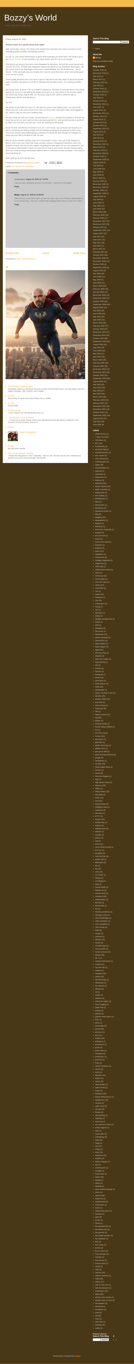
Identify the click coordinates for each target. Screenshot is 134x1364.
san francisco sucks (103, 1124)
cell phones (99, 557)
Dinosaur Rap (100, 653)
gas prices (99, 739)
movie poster (100, 949)
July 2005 (97, 310)
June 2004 (97, 351)
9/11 (97, 443)
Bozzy (17, 195)
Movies (98, 955)
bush (97, 551)
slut (96, 1165)
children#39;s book (102, 570)
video (97, 1279)
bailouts (98, 480)
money (97, 933)
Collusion (98, 597)
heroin (97, 773)
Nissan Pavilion (15, 59)
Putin (97, 1063)
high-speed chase (102, 782)
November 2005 (99, 298)
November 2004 (99, 335)
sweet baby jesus (102, 1211)
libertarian (99, 862)
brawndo (98, 545)
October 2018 (98, 95)
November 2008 (99, 187)
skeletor (98, 1158)
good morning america (104, 755)
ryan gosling (100, 1115)
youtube (98, 1325)
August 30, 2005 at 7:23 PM (37, 179)
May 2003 (97, 391)
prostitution (99, 1057)
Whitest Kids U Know (103, 1300)
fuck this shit (100, 733)
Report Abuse (100, 1334)
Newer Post (12, 253)
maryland (98, 896)
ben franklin (99, 496)
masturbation (100, 899)
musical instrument (102, 961)
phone (21, 166)
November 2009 (99, 153)
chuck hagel (100, 579)
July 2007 (97, 237)
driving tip (99, 674)
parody (98, 1010)
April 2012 (97, 138)
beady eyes (99, 492)
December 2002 (99, 406)
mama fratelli (100, 887)
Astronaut (99, 474)
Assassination (100, 468)
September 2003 (99, 378)
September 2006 (99, 267)
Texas (97, 1223)
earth (97, 687)
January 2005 (98, 329)
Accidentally (100, 446)
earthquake (99, 690)
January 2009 (98, 181)
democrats (99, 634)
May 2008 (97, 206)
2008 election (100, 434)
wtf (96, 1316)
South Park (99, 1174)
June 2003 (97, 388)
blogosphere (100, 520)
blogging (98, 517)
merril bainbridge (102, 918)
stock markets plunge (103, 1189)
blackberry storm (101, 511)
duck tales (99, 681)
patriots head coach (103, 1017)
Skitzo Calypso (101, 1162)
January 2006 (98, 292)
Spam (97, 1177)
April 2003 (97, 394)
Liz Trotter (99, 875)
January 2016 (98, 101)
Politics (98, 1038)
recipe (97, 1091)
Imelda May (99, 822)
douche (98, 671)
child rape (99, 566)
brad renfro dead (101, 542)
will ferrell (99, 1306)
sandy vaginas (101, 1128)
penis (97, 1023)
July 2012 (97, 135)
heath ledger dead (102, 767)
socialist (98, 1171)
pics (96, 1035)
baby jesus (99, 477)
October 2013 (98, 116)
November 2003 (99, 372)
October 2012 (98, 125)
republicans (99, 1100)
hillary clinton (100, 791)
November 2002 (99, 409)
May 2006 (97, 280)
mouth (97, 943)
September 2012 (99, 129)
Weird (97, 1294)
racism (97, 1069)
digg (97, 650)
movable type (100, 946)
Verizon (98, 1272)
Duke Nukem (100, 684)
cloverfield (99, 588)
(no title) (11, 396)
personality (99, 1026)
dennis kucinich (101, 637)
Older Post (79, 253)
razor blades (100, 1084)
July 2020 (97, 85)
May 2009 (97, 172)
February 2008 (99, 215)
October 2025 (98, 70)
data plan (99, 613)
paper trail (99, 1007)
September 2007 (99, 230)
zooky (97, 1328)
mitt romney (100, 927)
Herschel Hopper (102, 776)
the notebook (100, 1239)
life (96, 866)
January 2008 (98, 218)
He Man (98, 764)
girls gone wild (101, 751)
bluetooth (99, 526)
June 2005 (97, 314)
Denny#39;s (100, 641)
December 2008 (99, 184)
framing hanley (101, 724)
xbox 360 (98, 1322)
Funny (97, 736)
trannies (98, 1257)
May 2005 (97, 317)
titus (96, 1242)
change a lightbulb (102, 560)
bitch (97, 502)
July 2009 (97, 166)
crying (97, 607)
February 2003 (99, 400)
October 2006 (98, 264)
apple (97, 465)
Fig (96, 718)
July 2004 (97, 347)
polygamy (99, 1041)
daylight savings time (103, 619)
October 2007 (98, 227)
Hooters (52, 118)
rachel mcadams (101, 1066)
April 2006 (97, 283)
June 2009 (97, 169)
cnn (96, 591)
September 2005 (99, 304)
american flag (100, 449)
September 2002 (99, 415)
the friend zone (101, 1229)
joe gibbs (98, 853)
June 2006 (97, 277)
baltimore (98, 483)
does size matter (101, 659)
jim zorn (98, 850)
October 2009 (98, 156)
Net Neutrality (100, 980)
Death (97, 622)
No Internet (99, 986)
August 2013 (98, 119)
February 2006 (99, 289)
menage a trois (101, 915)
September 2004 (99, 341)
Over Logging (100, 1004)
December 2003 (99, 369)
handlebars (99, 761)
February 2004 (99, 363)
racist (97, 1072)
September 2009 (99, 159)
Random (98, 1075)
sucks (97, 1208)
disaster (98, 656)
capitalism (99, 554)
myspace (98, 973)
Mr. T (97, 958)
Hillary (97, 788)
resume (98, 1103)
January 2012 (98, 141)
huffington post (101, 807)
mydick (98, 970)
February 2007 (99, 252)
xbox (97, 1319)
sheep (97, 1149)
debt (97, 625)
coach (97, 594)
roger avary (99, 1106)
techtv (97, 1220)
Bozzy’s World (30, 17)
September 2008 (99, 193)
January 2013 (98, 122)
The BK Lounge (14, 410)
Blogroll (98, 523)
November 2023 (99, 73)
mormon (98, 936)
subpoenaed (100, 1202)
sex (96, 1146)
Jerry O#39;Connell (103, 847)
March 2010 (97, 147)
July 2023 (97, 76)
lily (17, 166)
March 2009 (97, 178)
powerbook (99, 1044)
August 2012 (98, 132)
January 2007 (98, 255)
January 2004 (98, 366)
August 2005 (98, 307)
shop (97, 1152)
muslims (98, 964)
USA (97, 1269)
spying (97, 1180)
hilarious (98, 785)
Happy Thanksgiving (27, 432)
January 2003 (98, 403)
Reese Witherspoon (103, 1097)
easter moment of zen (104, 693)
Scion (97, 1140)
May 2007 (97, 243)
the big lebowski (101, 1226)
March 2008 (97, 212)
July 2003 (97, 384)
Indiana (98, 825)
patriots (98, 1013)
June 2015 (97, 107)
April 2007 (97, 246)
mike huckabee (101, 921)
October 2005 (98, 301)
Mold (97, 930)
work (97, 1313)
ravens (97, 1081)
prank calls (99, 1050)
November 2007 (99, 224)
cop (13, 166)
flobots (97, 721)
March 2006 (97, 286)
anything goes (100, 462)
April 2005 (97, 320)
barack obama (101, 486)
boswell (98, 533)
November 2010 (99, 144)
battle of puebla (101, 489)
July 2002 (97, 421)
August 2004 (98, 344)
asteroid (98, 471)
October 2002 (98, 412)
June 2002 (97, 425)
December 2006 (99, 258)
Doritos (98, 668)
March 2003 (97, 397)
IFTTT (97, 816)
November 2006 (99, 261)
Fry (96, 730)
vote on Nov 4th (101, 1285)
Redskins (98, 1094)
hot (96, 801)
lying (97, 884)
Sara (97, 1131)
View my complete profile (103, 61)
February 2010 (99, 150)
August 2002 (98, 418)
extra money (100, 705)
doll (96, 665)
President (99, 1054)
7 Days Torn (100, 437)
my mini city (100, 967)
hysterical (99, 810)
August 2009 (98, 162)
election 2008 (100, 699)
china (97, 573)
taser (97, 1217)
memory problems (102, 912)
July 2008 (97, 199)
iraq (96, 841)
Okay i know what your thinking (20, 453)
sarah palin (99, 1134)
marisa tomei (100, 893)
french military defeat (103, 727)
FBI (96, 711)
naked (97, 977)
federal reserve (101, 714)
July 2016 (97, 98)
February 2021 (99, 82)
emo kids (98, 702)
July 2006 (97, 274)
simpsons (99, 1155)
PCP (97, 1020)
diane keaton (100, 644)
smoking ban (100, 1168)
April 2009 (97, 175)
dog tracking (100, 662)
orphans (98, 998)
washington (29, 166)
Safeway (98, 1118)
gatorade (98, 742)
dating (97, 616)
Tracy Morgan (100, 1254)
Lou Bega (99, 881)
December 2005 (99, 295)
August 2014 (98, 110)
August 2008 (98, 196)
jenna (97, 844)
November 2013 (99, 113)
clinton (97, 585)
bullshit (98, 548)
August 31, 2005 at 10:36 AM (32, 195)
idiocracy (98, 813)
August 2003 (98, 381)
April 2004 (97, 357)
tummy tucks (100, 1263)
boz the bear (100, 536)
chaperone (99, 563)
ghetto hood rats (101, 745)
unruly (97, 1266)
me (96, 909)
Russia (98, 1112)
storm (97, 1192)
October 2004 (98, 338)
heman (98, 770)
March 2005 (97, 323)
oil (96, 992)
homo (97, 798)
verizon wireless (101, 1276)
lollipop (98, 878)
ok (7, 267)
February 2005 (99, 326)
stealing (98, 1186)
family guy (99, 708)
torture (97, 1248)
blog (97, 514)
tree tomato (99, 1260)
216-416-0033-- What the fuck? (20, 386)
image (97, 819)
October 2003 (98, 375)
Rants (97, 1078)
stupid (97, 1195)
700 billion (99, 440)
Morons (98, 940)
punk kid (98, 1060)
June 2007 (97, 240)
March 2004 (97, 360)
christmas (99, 576)
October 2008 (98, 190)
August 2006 (98, 270)
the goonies (99, 1232)
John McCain (100, 856)
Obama (98, 989)
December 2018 (99, 92)
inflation (98, 832)
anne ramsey (100, 459)
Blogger (78, 1356)
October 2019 (98, 88)
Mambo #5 (99, 890)
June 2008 (97, 203)
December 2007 (99, 221)
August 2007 (98, 233)
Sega (97, 1143)
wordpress (99, 1309)
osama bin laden (101, 1001)
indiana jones (100, 828)
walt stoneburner (101, 1288)
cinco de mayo (101, 582)
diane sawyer (100, 647)
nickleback (99, 983)
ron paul (98, 1109)
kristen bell (99, 859)
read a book (100, 1087)
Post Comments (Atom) (26, 259)
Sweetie (98, 1214)
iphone (97, 838)
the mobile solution (102, 1236)
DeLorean (99, 631)
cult (96, 610)
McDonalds (99, 906)
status (97, 1183)
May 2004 (97, 354)
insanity (98, 835)
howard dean (100, 804)
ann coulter (99, 455)
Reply (16, 186)
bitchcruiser (99, 505)
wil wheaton (100, 1303)
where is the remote (103, 1297)
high (97, 779)
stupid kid (99, 1199)
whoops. (11, 427)
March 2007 (97, 249)
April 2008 (97, 209)
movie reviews (101, 952)
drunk (97, 677)
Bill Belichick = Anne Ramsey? (21, 418)
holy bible (99, 795)
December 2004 (99, 332)
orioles (97, 995)
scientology (99, 1137)
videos (97, 1282)
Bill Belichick (100, 499)
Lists (97, 872)
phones (98, 1032)
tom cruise (99, 1245)
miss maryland (101, 924)
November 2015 (99, 104)
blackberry (99, 508)
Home (46, 253)
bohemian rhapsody (103, 529)
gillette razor (100, 748)
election (98, 696)
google (97, 758)
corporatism (100, 604)
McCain (98, 903)
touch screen (100, 1251)
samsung (98, 1121)
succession (99, 1205)
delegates (99, 628)
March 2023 (97, 79)
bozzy (97, 539)
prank (97, 1047)
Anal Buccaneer (101, 452)
